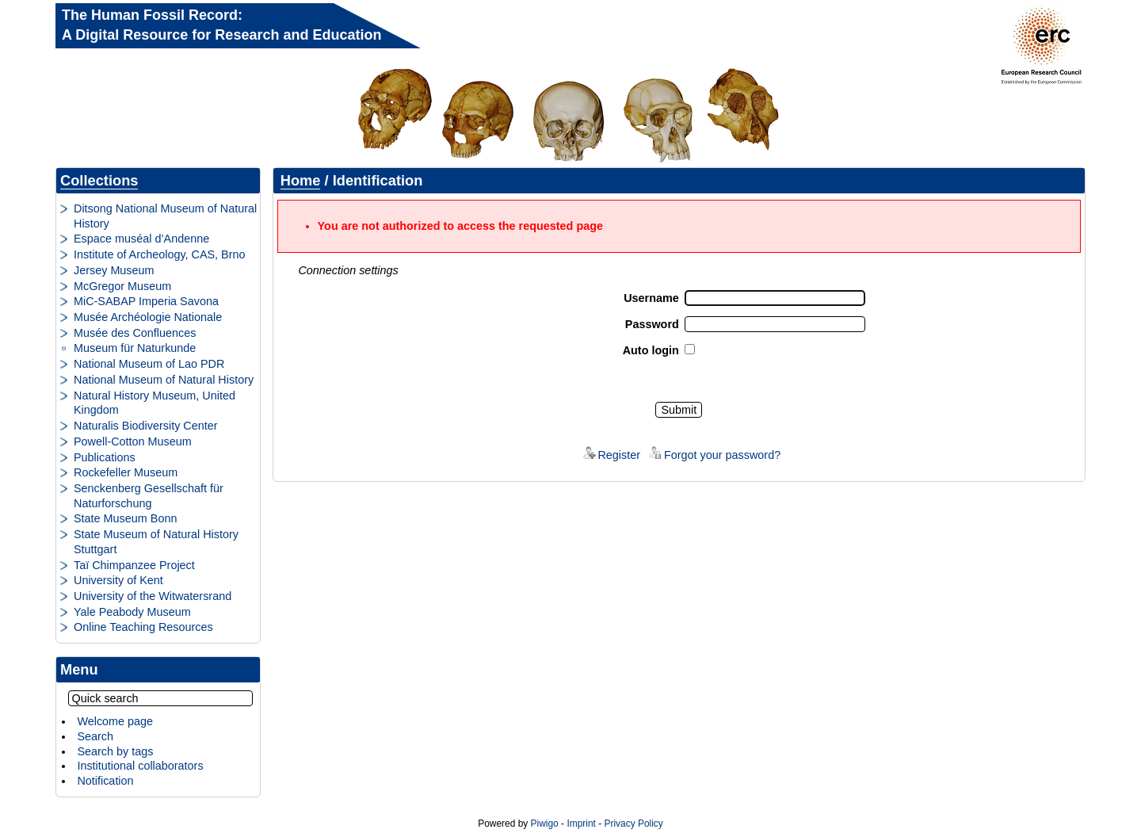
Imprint (581, 823)
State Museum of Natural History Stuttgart (156, 542)
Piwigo (545, 823)
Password (652, 324)
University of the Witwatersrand (152, 596)
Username (651, 298)
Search (95, 736)
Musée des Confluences (135, 333)
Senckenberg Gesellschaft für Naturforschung (148, 496)
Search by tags (115, 751)
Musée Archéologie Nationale (148, 317)
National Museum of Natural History (164, 379)
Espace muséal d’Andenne (141, 238)
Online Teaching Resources (143, 627)
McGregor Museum (122, 286)
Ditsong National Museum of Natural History (165, 216)
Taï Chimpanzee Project (134, 565)
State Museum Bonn (125, 518)
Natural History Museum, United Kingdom (154, 403)
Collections (99, 180)
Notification (105, 780)
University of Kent (118, 580)
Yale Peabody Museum (132, 612)
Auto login (651, 350)
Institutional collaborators (140, 765)
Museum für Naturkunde (135, 348)
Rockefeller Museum (125, 472)
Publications (104, 457)
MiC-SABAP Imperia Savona (146, 301)
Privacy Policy (633, 823)
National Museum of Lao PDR (149, 363)
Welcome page (115, 721)
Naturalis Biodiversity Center (146, 425)
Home (300, 180)
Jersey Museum (114, 270)
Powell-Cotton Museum (133, 441)
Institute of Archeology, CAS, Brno (160, 254)
